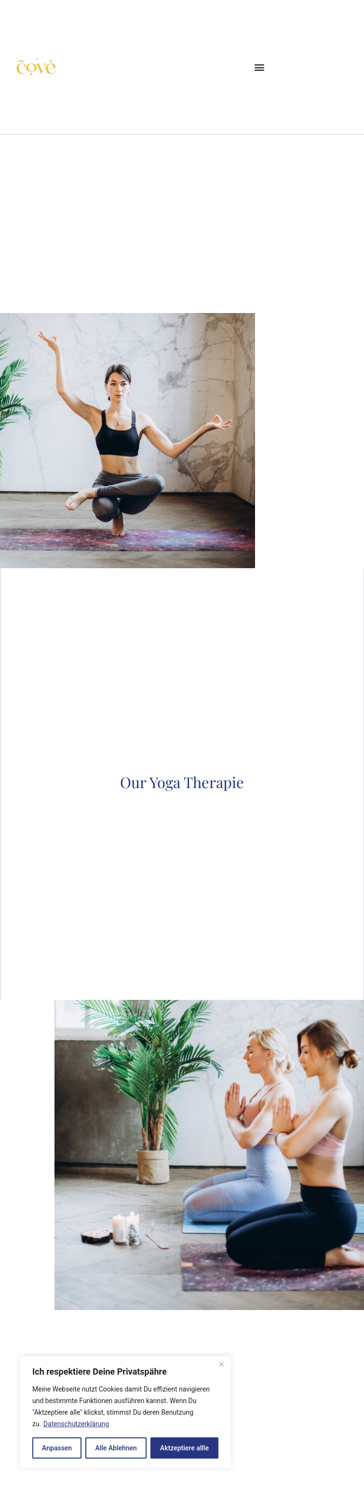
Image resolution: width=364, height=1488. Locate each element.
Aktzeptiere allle (184, 1448)
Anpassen (57, 1448)
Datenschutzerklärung (76, 1424)
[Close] (221, 1364)
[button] (259, 67)
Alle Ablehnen (115, 1448)
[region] (125, 1412)
